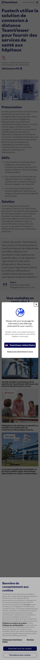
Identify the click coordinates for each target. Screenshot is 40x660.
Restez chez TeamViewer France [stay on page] (20, 351)
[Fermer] (36, 304)
